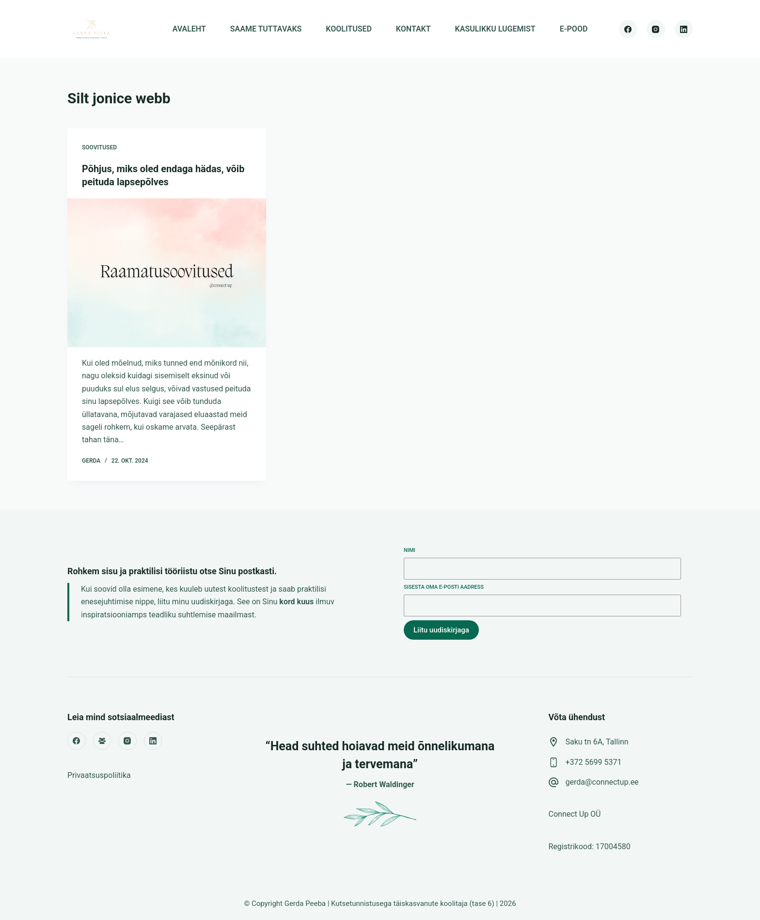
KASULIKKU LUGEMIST (495, 28)
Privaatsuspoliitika (99, 774)
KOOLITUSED (349, 28)
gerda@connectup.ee (602, 781)
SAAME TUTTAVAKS (266, 28)
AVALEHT (189, 28)
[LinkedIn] (684, 29)
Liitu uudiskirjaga (441, 629)
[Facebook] (628, 29)
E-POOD (574, 28)
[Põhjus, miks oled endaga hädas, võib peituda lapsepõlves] (166, 272)
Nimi (409, 549)
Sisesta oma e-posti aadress (444, 586)
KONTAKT (413, 28)
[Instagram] (656, 29)
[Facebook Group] (102, 740)
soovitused (99, 147)
